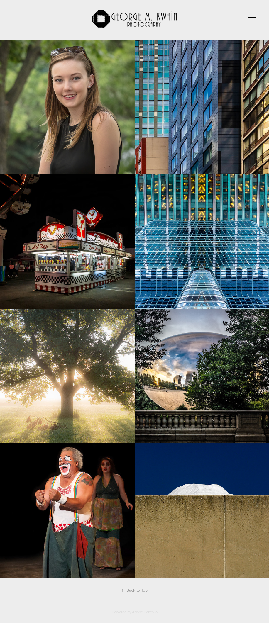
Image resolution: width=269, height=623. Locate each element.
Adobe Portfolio (145, 611)
